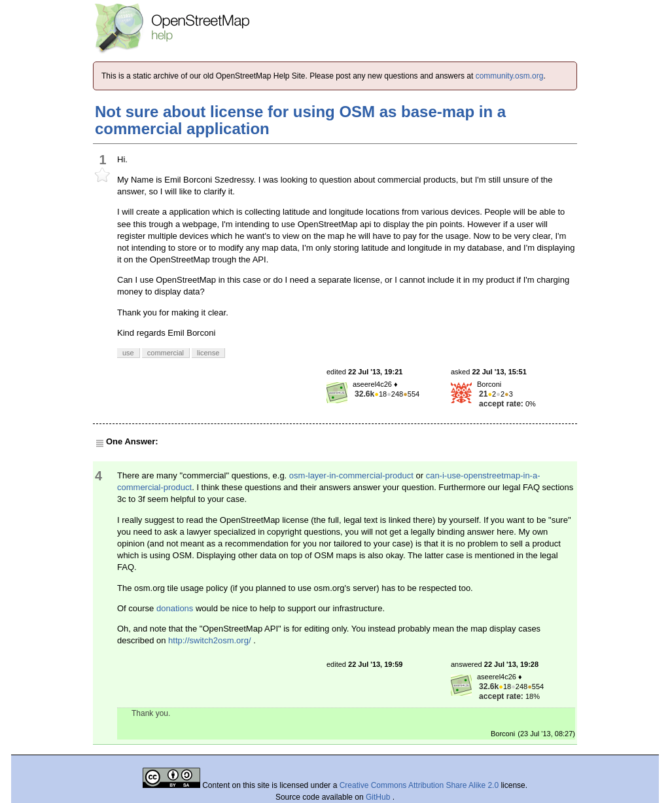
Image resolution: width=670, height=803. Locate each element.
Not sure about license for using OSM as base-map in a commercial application (300, 120)
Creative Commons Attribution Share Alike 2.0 (419, 785)
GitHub (379, 797)
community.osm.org (510, 75)
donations (174, 608)
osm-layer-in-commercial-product (351, 475)
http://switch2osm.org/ (209, 640)
